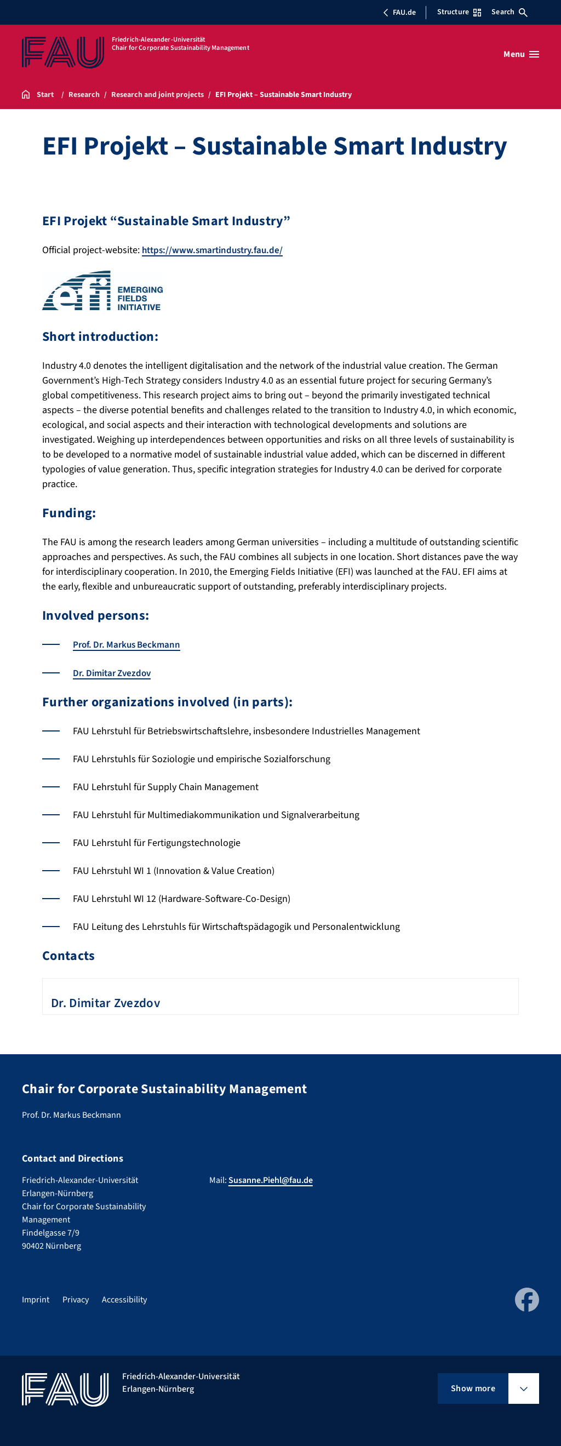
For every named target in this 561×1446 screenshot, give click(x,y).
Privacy (75, 1299)
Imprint (35, 1299)
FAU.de (399, 12)
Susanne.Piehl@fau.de (270, 1180)
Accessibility (124, 1299)
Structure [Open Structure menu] (459, 12)
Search (509, 12)
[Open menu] (521, 54)
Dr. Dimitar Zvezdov (115, 672)
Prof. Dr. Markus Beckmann (130, 644)
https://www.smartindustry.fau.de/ (216, 250)
